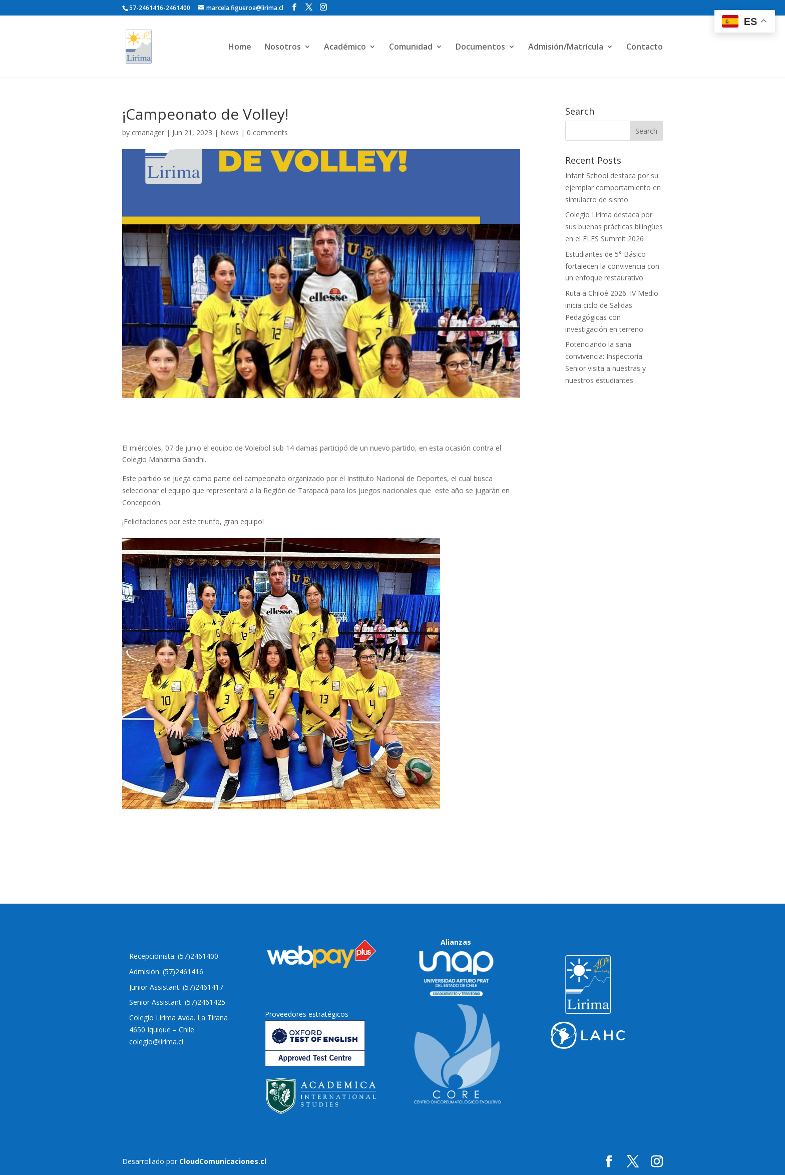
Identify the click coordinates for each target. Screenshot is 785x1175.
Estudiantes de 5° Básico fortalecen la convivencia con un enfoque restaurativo (612, 266)
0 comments (267, 132)
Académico (345, 47)
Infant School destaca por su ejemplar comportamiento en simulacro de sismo (613, 187)
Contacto (644, 47)
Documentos (480, 47)
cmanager (148, 132)
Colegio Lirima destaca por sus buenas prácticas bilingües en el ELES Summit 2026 (614, 226)
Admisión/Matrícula (565, 47)
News (229, 132)
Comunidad (411, 47)
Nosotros (282, 47)
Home (239, 47)
